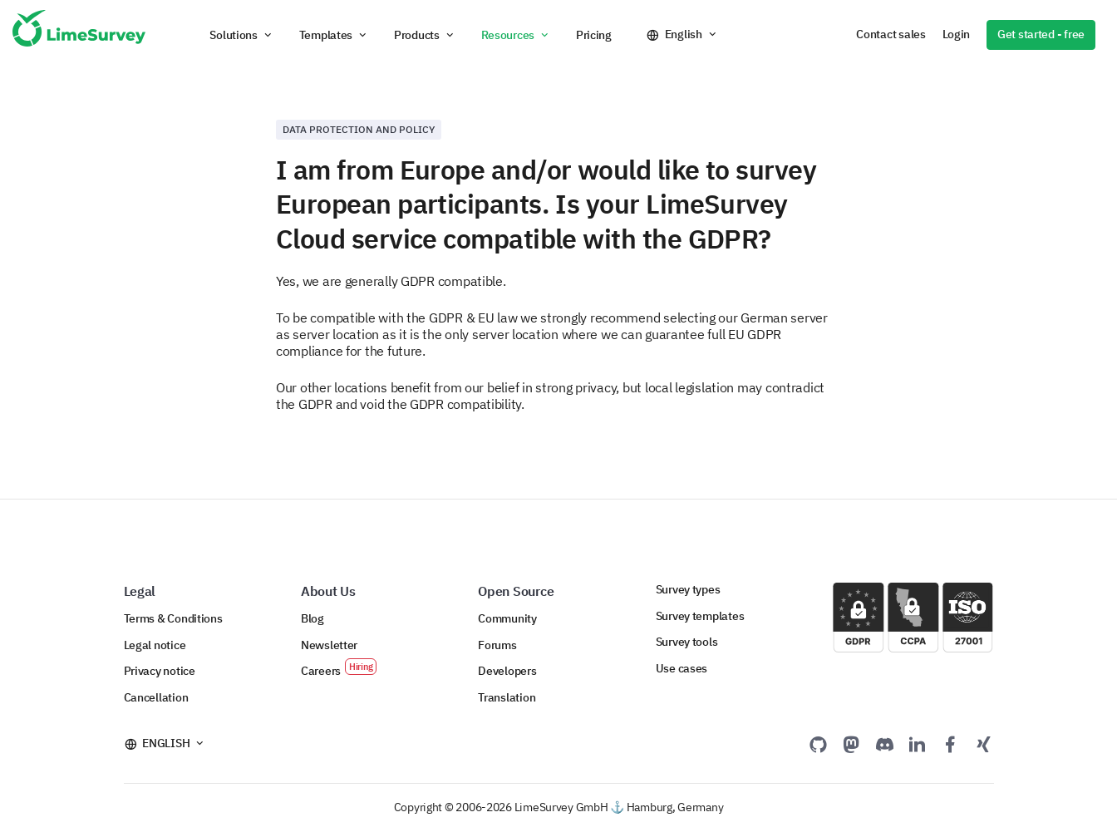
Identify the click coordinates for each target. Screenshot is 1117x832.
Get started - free (1041, 34)
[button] (241, 35)
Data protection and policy (359, 129)
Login (956, 34)
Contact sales (890, 34)
